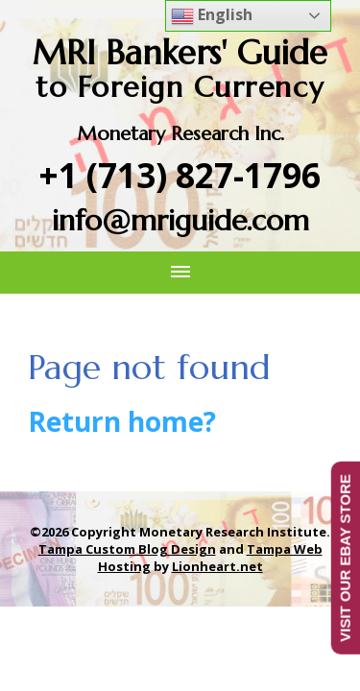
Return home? (122, 421)
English (211, 16)
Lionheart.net (217, 566)
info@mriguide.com (180, 220)
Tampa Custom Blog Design (127, 549)
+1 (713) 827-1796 (180, 175)
